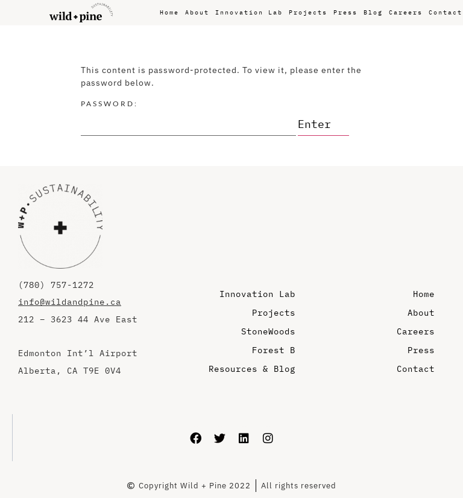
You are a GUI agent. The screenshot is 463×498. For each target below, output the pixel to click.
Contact (445, 12)
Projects (308, 12)
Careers (406, 12)
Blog (373, 12)
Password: (188, 117)
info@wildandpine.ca (69, 301)
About (197, 12)
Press (345, 12)
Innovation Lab (249, 12)
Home (169, 12)
